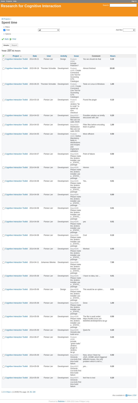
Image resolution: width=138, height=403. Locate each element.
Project (16, 56)
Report (14, 45)
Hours (112, 56)
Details (6, 45)
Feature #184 (73, 60)
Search (106, 5)
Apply (7, 39)
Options (8, 34)
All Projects (6, 19)
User (49, 56)
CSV (134, 395)
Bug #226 (74, 154)
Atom (130, 395)
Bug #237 (74, 355)
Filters (7, 27)
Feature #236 (73, 338)
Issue (76, 56)
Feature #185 (73, 69)
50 (31, 392)
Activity (63, 56)
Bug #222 (74, 115)
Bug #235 (74, 330)
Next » (9, 392)
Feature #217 (73, 101)
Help (15, 1)
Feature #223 (73, 135)
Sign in (134, 1)
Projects (9, 1)
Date (8, 30)
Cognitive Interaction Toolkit (16, 59)
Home (3, 1)
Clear (14, 39)
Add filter (119, 30)
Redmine (61, 401)
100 (34, 392)
